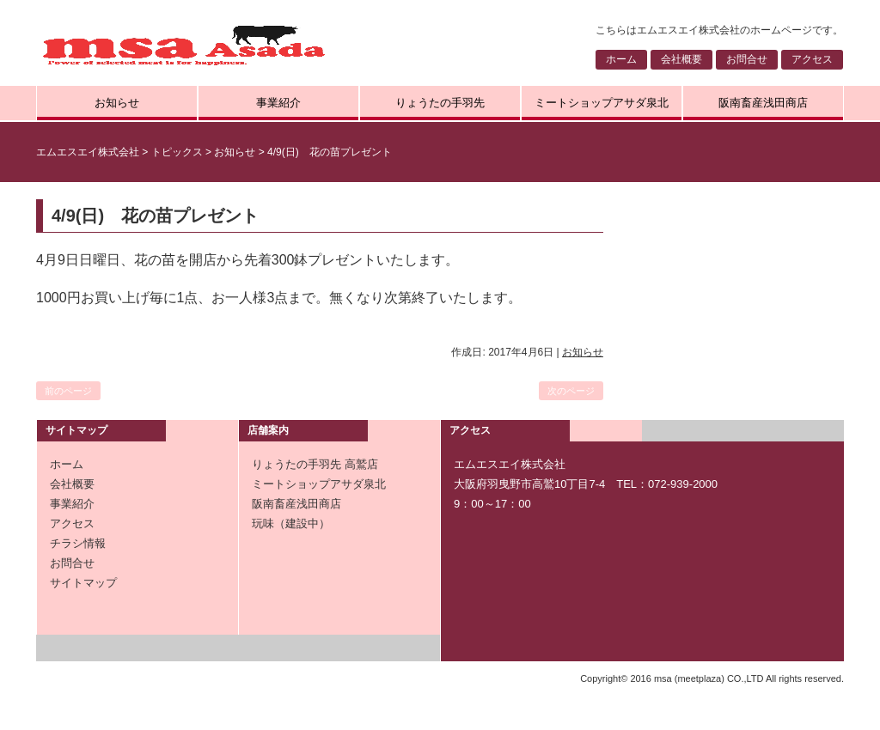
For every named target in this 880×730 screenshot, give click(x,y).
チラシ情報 (78, 543)
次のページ (571, 391)
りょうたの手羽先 (440, 102)
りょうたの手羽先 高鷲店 (315, 464)
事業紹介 (278, 102)
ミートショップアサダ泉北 (602, 102)
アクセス (812, 59)
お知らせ (117, 102)
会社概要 (681, 59)
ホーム (621, 59)
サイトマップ (83, 582)
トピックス (177, 152)
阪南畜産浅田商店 (763, 102)
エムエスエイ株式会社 (87, 152)
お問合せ (746, 59)
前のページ (68, 391)
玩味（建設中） (291, 523)
